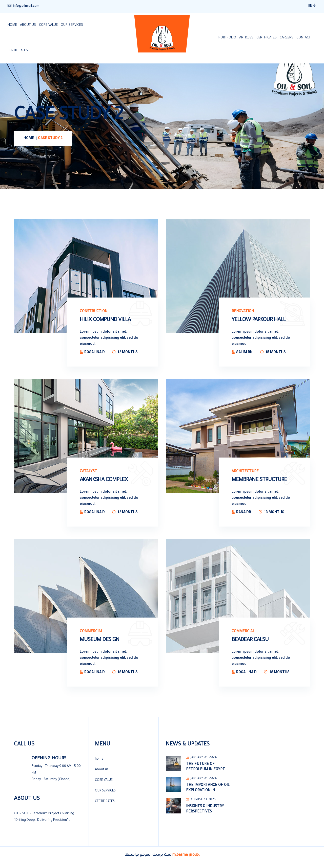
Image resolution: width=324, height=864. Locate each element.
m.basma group (185, 855)
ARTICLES (246, 38)
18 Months (127, 672)
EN (312, 6)
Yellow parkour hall (259, 320)
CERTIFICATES (18, 51)
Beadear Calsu (250, 640)
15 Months (275, 352)
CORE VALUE (48, 25)
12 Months (127, 352)
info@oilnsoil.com (26, 6)
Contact (303, 38)
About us (28, 25)
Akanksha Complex (104, 480)
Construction (93, 312)
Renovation (243, 312)
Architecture (245, 472)
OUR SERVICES (72, 25)
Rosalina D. (95, 352)
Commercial (91, 632)
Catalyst (88, 472)
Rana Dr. (244, 512)
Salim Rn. (245, 352)
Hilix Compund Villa (105, 320)
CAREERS (286, 38)
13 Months (274, 512)
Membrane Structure (259, 480)
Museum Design (99, 640)
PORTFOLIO (227, 38)
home (12, 25)
